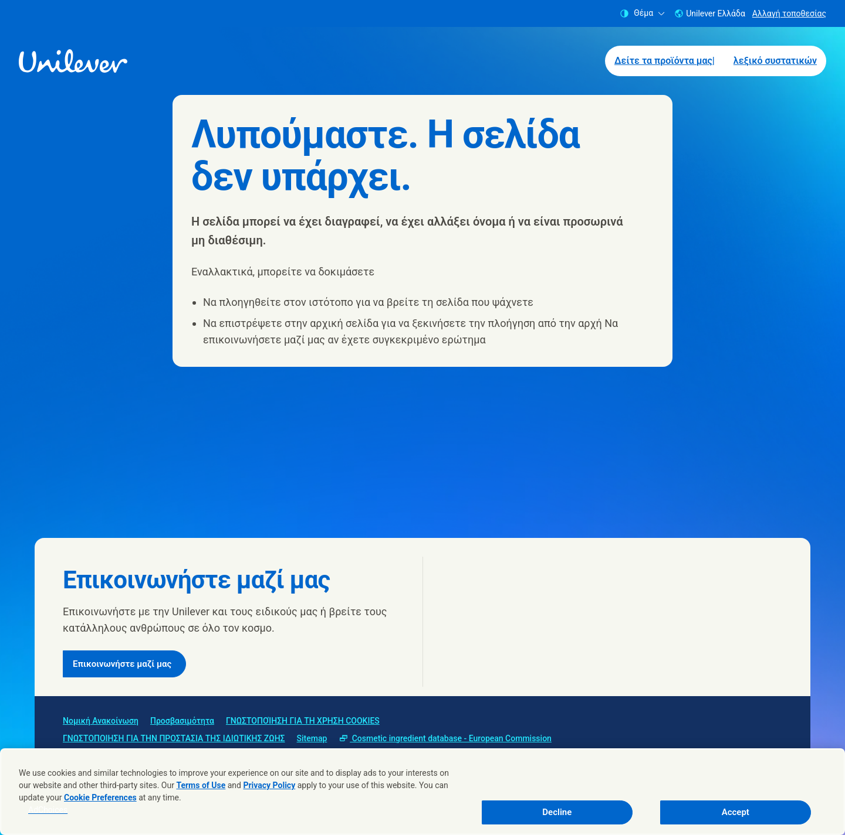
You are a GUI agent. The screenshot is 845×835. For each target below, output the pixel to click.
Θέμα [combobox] (642, 13)
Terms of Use (200, 785)
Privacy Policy (269, 785)
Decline (557, 812)
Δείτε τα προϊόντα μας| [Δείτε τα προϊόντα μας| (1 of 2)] (664, 60)
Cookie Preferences (100, 797)
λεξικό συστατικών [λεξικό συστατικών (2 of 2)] (775, 60)
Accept (735, 812)
